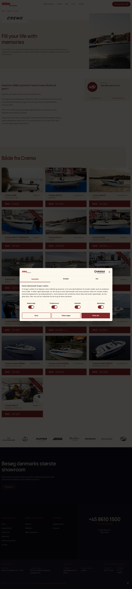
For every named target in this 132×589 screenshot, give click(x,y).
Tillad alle (95, 315)
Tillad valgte (66, 315)
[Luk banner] (109, 272)
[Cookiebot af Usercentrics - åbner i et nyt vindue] (96, 272)
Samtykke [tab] (35, 279)
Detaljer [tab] (66, 279)
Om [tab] (97, 279)
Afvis (36, 315)
